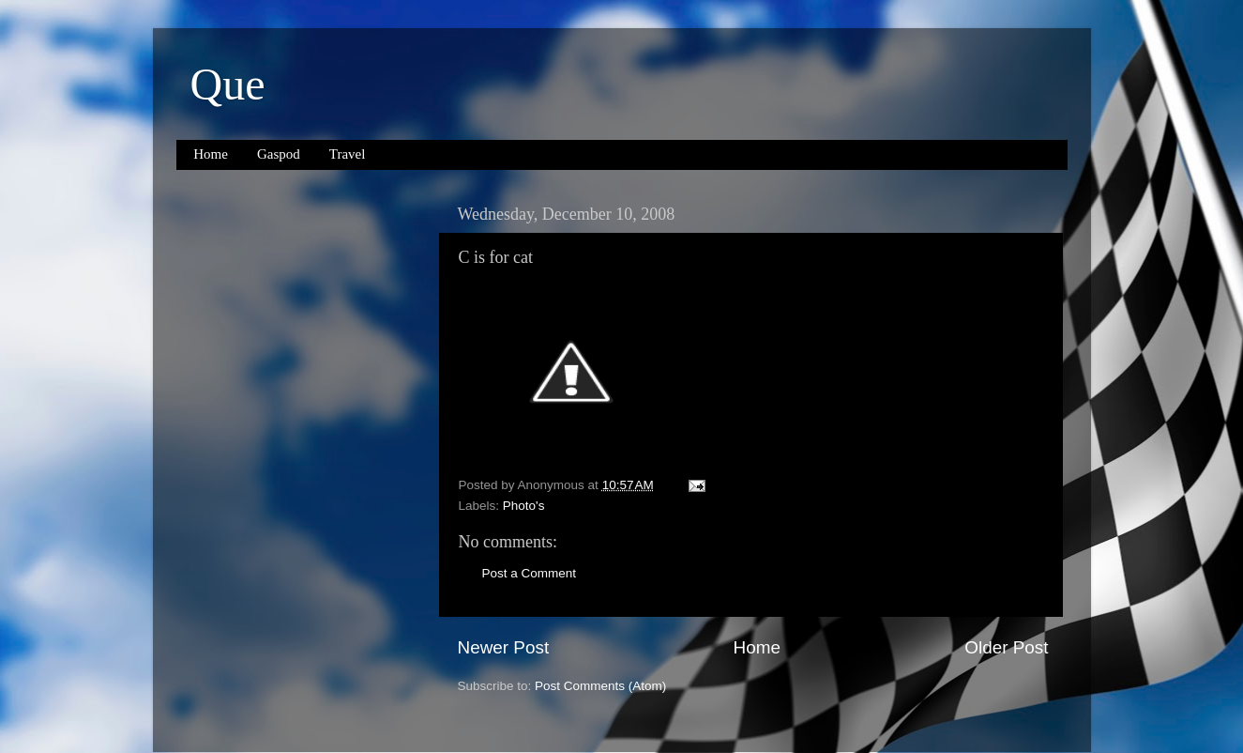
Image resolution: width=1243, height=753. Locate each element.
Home (210, 153)
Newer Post (504, 647)
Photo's (524, 506)
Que (227, 84)
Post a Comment (529, 573)
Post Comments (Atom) (600, 686)
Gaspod (278, 153)
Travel (347, 153)
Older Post (1006, 647)
